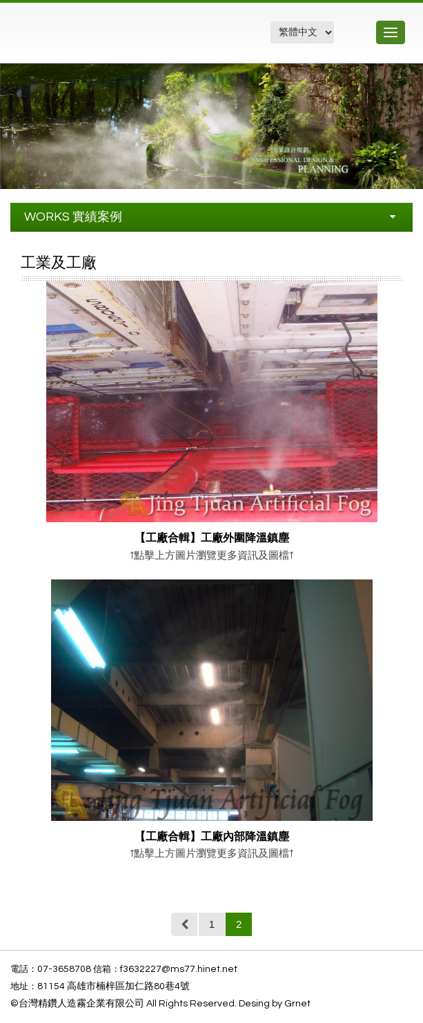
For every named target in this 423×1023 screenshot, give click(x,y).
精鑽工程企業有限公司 (85, 39)
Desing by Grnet (275, 1004)
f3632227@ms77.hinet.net (178, 969)
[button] (411, 76)
